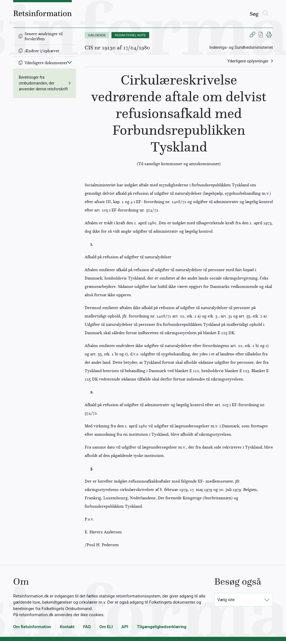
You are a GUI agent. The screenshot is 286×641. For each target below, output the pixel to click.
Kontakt (67, 626)
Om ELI (106, 626)
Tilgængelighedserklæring (161, 626)
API (124, 626)
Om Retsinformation (32, 626)
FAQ (87, 626)
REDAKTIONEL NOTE (130, 35)
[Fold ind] (69, 62)
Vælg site (226, 599)
